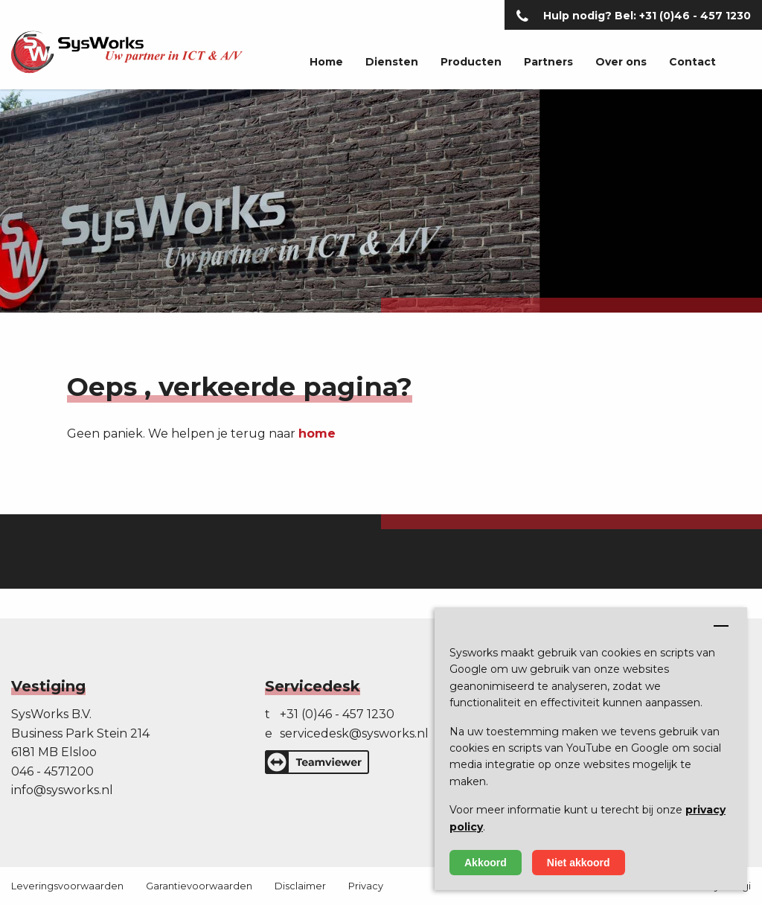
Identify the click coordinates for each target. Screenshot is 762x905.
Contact (692, 61)
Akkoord (485, 863)
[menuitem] (315, 62)
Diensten (391, 61)
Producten (471, 61)
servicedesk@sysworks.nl (354, 733)
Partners (548, 61)
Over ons (621, 61)
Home (326, 61)
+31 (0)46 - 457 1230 (337, 714)
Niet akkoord (578, 863)
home (317, 433)
